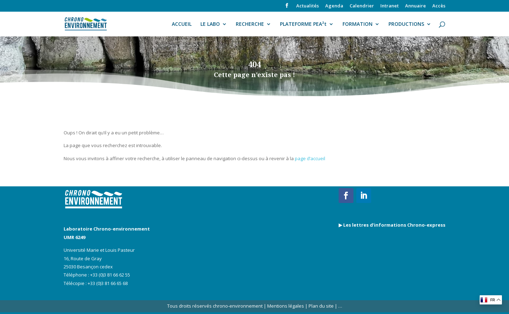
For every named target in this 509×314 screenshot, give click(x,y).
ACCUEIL (182, 24)
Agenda (334, 6)
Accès (438, 6)
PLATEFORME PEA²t (303, 24)
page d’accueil (310, 158)
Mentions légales (285, 306)
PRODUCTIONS (406, 24)
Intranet (389, 6)
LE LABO (210, 24)
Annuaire (415, 6)
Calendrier (362, 6)
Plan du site (321, 306)
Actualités (307, 6)
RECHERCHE (250, 24)
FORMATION (358, 24)
